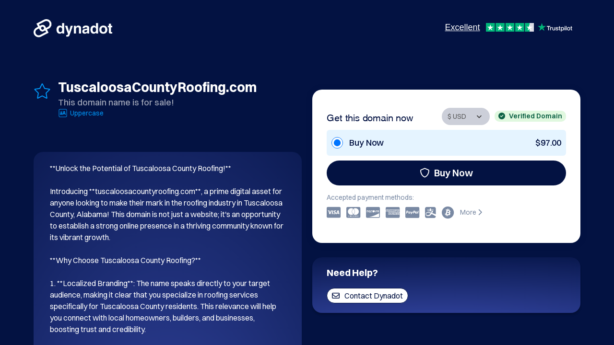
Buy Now (446, 173)
